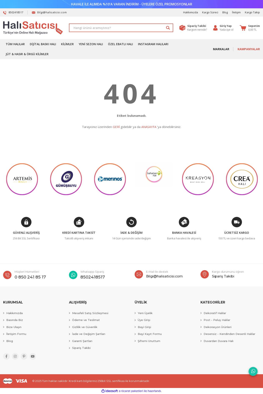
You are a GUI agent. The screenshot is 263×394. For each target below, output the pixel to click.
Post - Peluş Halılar (217, 320)
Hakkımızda (190, 12)
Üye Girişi (144, 320)
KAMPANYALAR (249, 49)
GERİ (116, 127)
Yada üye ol (226, 29)
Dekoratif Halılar (215, 313)
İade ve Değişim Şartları (88, 334)
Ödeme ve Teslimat (86, 320)
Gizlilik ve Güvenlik (84, 327)
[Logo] (33, 28)
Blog (225, 12)
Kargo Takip (252, 12)
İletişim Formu (16, 334)
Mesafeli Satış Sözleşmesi (90, 313)
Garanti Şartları (82, 341)
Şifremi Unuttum (149, 341)
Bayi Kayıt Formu (150, 334)
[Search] (121, 28)
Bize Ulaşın (13, 327)
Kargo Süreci (210, 12)
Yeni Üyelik (145, 313)
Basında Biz (14, 320)
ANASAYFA (148, 127)
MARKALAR (221, 49)
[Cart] (250, 28)
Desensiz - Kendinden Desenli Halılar (229, 334)
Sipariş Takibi (81, 347)
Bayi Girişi (144, 327)
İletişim (236, 12)
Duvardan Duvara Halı (218, 341)
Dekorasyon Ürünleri (218, 327)
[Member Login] (226, 26)
